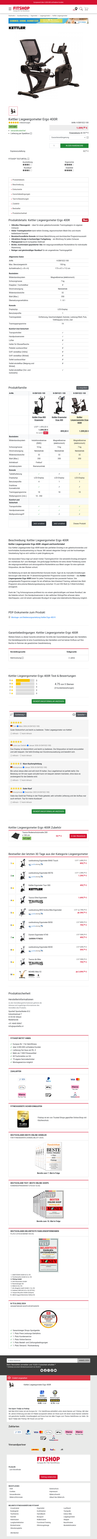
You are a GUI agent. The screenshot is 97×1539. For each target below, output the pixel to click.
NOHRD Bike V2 (35, 972)
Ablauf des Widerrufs (56, 1497)
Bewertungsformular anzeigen (48, 701)
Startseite (11, 16)
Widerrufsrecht (54, 1494)
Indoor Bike (68, 1514)
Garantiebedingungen (21, 194)
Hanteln (13, 1517)
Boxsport (40, 1517)
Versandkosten (15, 1494)
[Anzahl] (54, 146)
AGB (11, 1489)
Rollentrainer (41, 1520)
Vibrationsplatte (16, 1528)
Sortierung (19, 715)
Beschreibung (18, 184)
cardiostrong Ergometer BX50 (41, 922)
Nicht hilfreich (26, 734)
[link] (22, 1079)
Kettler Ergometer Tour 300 (39, 885)
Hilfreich (14, 734)
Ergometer (34, 16)
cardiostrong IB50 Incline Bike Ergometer (45, 910)
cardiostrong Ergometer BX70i (41, 873)
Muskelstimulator (70, 1525)
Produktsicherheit (20, 213)
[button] (13, 111)
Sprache (80, 715)
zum (15, 1470)
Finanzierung (74, 133)
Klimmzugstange (43, 1525)
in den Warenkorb (74, 146)
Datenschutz (54, 1489)
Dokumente (17, 189)
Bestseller (16, 208)
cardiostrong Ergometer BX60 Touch (43, 860)
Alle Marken (14, 1533)
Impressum (53, 1492)
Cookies (12, 1492)
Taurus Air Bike (35, 959)
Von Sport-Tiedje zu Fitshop (19, 1409)
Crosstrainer (14, 1508)
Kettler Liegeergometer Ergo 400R (79, 420)
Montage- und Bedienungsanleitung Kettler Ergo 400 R (31, 617)
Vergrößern (82, 388)
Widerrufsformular (16, 1497)
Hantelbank (41, 1514)
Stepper (66, 1520)
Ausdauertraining (22, 16)
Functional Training (44, 1523)
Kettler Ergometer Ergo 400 (59, 418)
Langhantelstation (17, 1523)
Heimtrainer (14, 1520)
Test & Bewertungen (21, 199)
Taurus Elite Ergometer (38, 898)
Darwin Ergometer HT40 (38, 935)
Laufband (67, 1508)
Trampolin (67, 1511)
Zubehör (16, 204)
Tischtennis (14, 1514)
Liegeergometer (45, 16)
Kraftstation (41, 1511)
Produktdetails (18, 180)
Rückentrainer (15, 1525)
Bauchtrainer (68, 1523)
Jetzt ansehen (39, 523)
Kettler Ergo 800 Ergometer (39, 418)
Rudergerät (14, 1511)
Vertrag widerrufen (48, 1477)
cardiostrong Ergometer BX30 (41, 947)
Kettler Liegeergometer (59, 16)
